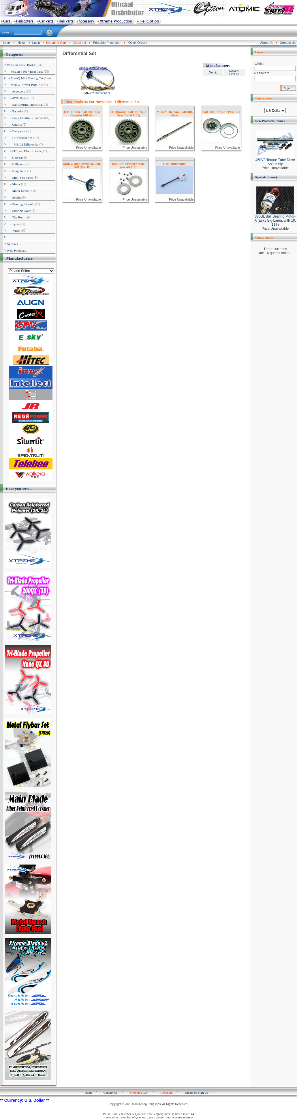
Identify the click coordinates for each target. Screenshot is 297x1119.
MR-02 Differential (97, 91)
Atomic (212, 72)
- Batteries (15, 111)
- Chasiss (14, 124)
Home (5, 42)
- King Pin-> (17, 171)
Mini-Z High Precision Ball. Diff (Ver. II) (82, 165)
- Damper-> (16, 131)
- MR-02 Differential (23, 144)
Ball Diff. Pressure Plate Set (221, 112)
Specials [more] (266, 177)
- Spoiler (14, 197)
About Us (266, 42)
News (22, 42)
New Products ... (17, 250)
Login (36, 42)
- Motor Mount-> (19, 191)
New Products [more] (270, 120)
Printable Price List (106, 42)
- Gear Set (15, 157)
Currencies (263, 98)
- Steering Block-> (20, 204)
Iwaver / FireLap (234, 72)
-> (21, 65)
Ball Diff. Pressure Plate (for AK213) (128, 165)
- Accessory (16, 91)
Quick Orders (137, 42)
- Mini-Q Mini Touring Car (25, 78)
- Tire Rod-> (16, 217)
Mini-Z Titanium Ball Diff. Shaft (175, 113)
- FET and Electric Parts (24, 151)
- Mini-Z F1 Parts (20, 177)
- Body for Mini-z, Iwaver (25, 118)
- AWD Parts (17, 98)
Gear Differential (175, 163)
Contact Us (288, 42)
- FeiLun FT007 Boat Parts (25, 71)
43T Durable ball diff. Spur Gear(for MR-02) (128, 113)
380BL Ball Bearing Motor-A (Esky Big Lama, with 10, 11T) (275, 219)
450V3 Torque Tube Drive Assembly (275, 160)
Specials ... (14, 244)
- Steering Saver (19, 210)
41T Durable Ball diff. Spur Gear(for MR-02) (82, 113)
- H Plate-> (16, 164)
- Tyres (13, 224)
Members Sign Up (196, 1092)
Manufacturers (19, 258)
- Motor (13, 184)
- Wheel (13, 230)
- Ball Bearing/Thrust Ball (25, 104)
